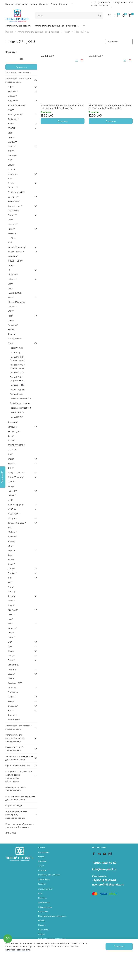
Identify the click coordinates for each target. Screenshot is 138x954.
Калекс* (11, 600)
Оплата (33, 4)
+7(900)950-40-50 (100, 2)
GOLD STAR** (14, 210)
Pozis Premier (16, 347)
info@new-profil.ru (123, 2)
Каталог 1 (12, 715)
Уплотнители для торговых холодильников (18, 727)
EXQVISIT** (13, 187)
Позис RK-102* (17, 372)
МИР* (10, 623)
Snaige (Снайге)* (16, 472)
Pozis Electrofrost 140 (20, 398)
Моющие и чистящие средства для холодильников (20, 798)
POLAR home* (14, 338)
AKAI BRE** (13, 91)
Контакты (63, 4)
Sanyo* (11, 436)
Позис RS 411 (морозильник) (17, 379)
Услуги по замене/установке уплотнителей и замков (19, 825)
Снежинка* (13, 692)
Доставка (43, 4)
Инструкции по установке (49, 875)
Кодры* (11, 605)
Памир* (11, 660)
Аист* (10, 527)
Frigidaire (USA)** (16, 192)
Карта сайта (43, 929)
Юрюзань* (13, 705)
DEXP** (11, 151)
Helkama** (13, 233)
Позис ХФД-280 (17, 389)
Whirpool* (12, 518)
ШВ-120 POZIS (17, 412)
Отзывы (41, 920)
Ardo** (11, 109)
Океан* (11, 651)
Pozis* (67, 31)
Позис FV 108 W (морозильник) (18, 366)
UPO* (10, 500)
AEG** (10, 87)
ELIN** (10, 178)
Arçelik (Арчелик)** (17, 105)
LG (9, 270)
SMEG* (11, 468)
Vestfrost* (12, 509)
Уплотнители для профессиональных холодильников (15, 738)
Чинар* (11, 701)
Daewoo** (12, 146)
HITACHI (11, 238)
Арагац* (11, 541)
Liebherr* (12, 279)
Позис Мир (15, 352)
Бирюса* (12, 550)
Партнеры (42, 898)
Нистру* (11, 637)
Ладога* (11, 614)
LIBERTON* (13, 274)
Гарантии (42, 884)
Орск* (10, 646)
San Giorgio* (14, 431)
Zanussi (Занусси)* (17, 522)
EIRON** (11, 164)
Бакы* (10, 545)
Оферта (41, 934)
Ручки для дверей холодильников (14, 749)
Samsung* (12, 426)
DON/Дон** (13, 196)
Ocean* (11, 320)
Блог (40, 893)
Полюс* (11, 655)
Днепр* (11, 568)
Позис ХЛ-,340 (17, 385)
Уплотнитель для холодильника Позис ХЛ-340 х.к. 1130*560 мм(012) (62, 106)
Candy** (11, 137)
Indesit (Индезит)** (17, 247)
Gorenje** (12, 215)
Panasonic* (13, 325)
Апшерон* (12, 536)
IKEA (10, 242)
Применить (21, 67)
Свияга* (11, 673)
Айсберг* (12, 532)
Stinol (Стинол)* (16, 477)
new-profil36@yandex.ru (108, 884)
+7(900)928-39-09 (104, 880)
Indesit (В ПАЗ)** (16, 251)
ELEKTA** (12, 169)
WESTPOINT (14, 513)
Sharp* (11, 458)
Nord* (10, 315)
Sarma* (11, 440)
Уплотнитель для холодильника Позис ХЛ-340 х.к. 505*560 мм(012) (110, 106)
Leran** (11, 265)
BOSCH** (12, 128)
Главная (9, 31)
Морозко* (12, 628)
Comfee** (12, 141)
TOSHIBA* (12, 490)
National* (12, 306)
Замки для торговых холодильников (15, 789)
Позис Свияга (16, 394)
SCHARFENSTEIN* (16, 445)
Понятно (119, 946)
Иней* (10, 587)
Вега (10, 555)
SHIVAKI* (12, 463)
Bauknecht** (13, 119)
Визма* (11, 559)
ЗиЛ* (10, 577)
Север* (11, 678)
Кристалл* (13, 609)
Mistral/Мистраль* (17, 302)
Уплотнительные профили (18, 25)
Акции (54, 4)
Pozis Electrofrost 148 (20, 407)
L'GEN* (11, 288)
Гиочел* (11, 564)
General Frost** (15, 206)
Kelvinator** (13, 256)
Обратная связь (45, 907)
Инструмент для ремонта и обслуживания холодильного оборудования (18, 776)
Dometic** (12, 155)
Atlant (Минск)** (15, 114)
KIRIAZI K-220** (15, 260)
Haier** (11, 219)
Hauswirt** (13, 224)
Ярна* (10, 710)
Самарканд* (13, 664)
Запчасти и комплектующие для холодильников (19, 758)
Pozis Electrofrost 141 (20, 403)
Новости (42, 925)
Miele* (11, 297)
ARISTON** (13, 100)
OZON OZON (11, 833)
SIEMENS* (12, 449)
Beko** (11, 123)
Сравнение (43, 911)
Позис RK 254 (16, 417)
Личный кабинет (45, 889)
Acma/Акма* (14, 719)
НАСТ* (11, 632)
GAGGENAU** (14, 201)
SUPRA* (11, 481)
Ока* (10, 641)
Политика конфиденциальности (52, 916)
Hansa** (11, 228)
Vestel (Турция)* (16, 504)
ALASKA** (12, 96)
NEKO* (11, 311)
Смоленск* (13, 687)
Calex (10, 132)
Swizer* (11, 486)
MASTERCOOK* (15, 292)
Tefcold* (11, 495)
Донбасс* (12, 573)
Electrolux (13, 174)
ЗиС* (10, 582)
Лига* (10, 619)
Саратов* (12, 669)
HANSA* (11, 329)
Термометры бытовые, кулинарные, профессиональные (16, 814)
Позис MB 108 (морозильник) (17, 358)
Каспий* (11, 596)
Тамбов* (11, 696)
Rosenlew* (13, 422)
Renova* (11, 334)
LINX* (10, 283)
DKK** (10, 160)
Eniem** (11, 183)
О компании (21, 4)
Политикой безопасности (17, 949)
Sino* (10, 454)
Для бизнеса (43, 879)
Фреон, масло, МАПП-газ (17, 765)
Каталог (9, 4)
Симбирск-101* (15, 683)
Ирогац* (11, 591)
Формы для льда (13, 805)
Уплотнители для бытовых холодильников (56, 25)
